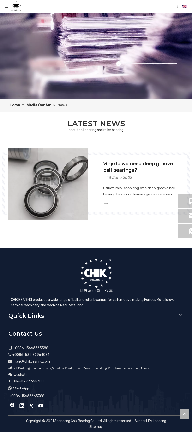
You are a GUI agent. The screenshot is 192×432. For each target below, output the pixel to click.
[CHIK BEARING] (96, 275)
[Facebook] (12, 406)
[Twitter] (31, 406)
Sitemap (96, 427)
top (184, 414)
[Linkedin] (22, 406)
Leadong (159, 421)
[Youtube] (41, 406)
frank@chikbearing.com (31, 361)
